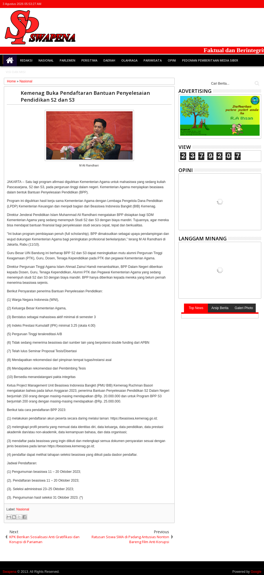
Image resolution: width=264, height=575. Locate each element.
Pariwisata (153, 60)
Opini (172, 60)
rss (250, 4)
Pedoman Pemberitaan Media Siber (210, 60)
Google (256, 572)
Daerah (109, 60)
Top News (196, 308)
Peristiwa (89, 60)
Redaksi (26, 60)
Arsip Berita (220, 308)
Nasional (46, 60)
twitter (229, 4)
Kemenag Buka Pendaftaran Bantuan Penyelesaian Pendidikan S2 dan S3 (85, 96)
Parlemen (67, 60)
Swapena (9, 572)
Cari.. (256, 83)
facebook (236, 4)
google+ (243, 4)
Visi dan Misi (16, 72)
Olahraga (129, 60)
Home (10, 60)
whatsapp (257, 4)
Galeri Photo (244, 308)
